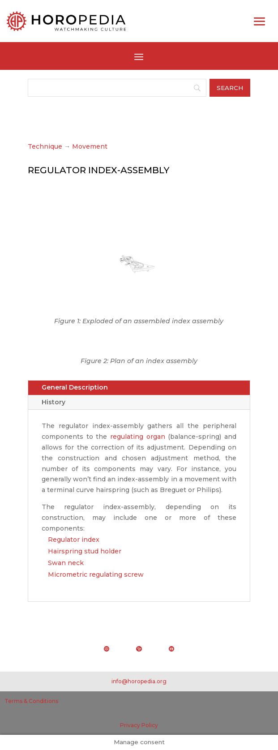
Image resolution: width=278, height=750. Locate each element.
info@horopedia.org (139, 681)
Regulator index (73, 540)
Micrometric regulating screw (96, 574)
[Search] (117, 88)
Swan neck (66, 563)
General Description (75, 387)
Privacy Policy (139, 725)
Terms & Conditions (31, 701)
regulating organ (137, 437)
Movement (89, 146)
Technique (45, 146)
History (53, 402)
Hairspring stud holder (84, 551)
